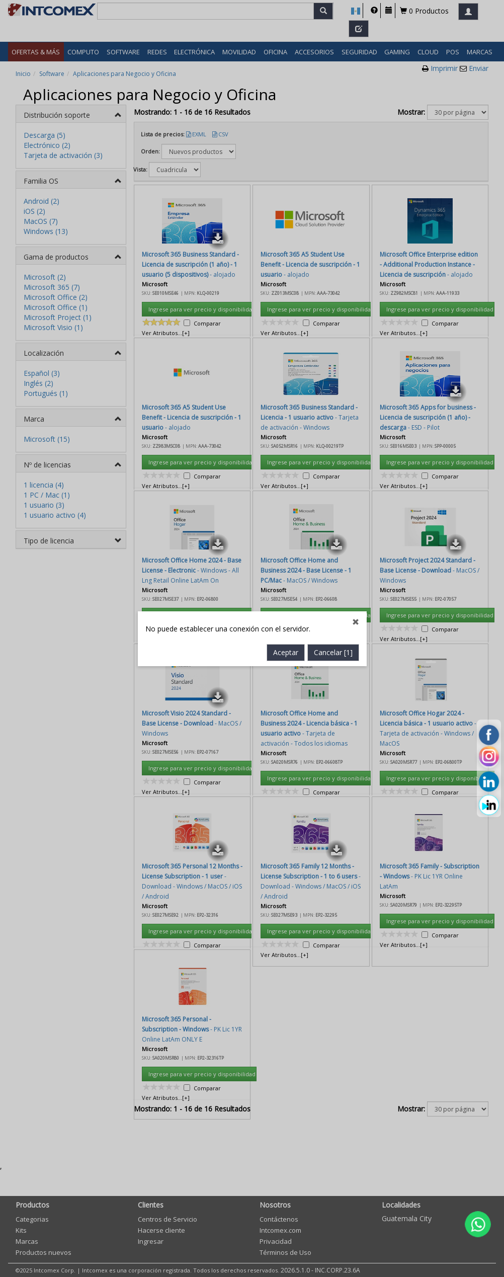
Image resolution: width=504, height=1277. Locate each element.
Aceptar (285, 431)
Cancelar (333, 431)
